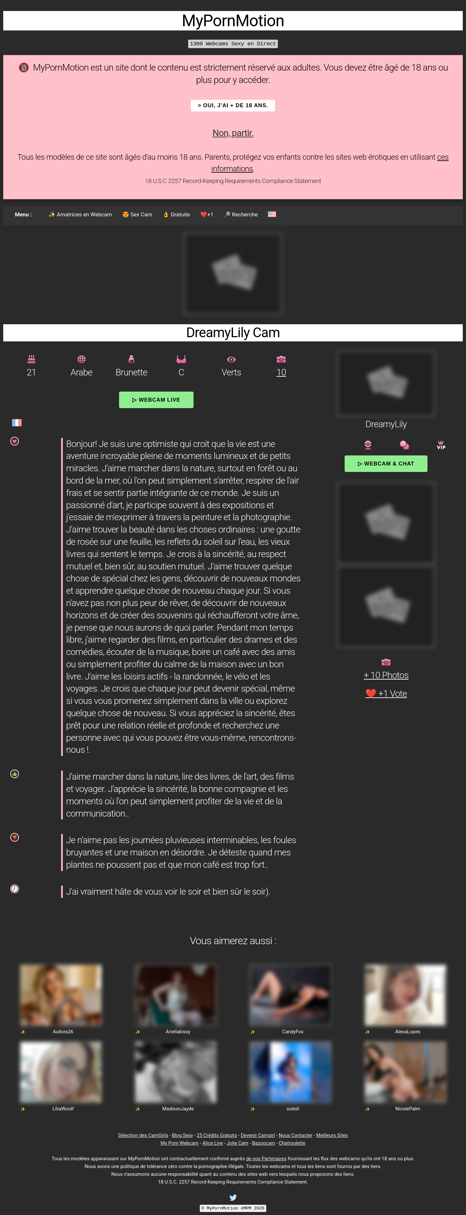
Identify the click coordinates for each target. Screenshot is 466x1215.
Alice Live (212, 1143)
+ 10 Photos (386, 675)
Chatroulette (292, 1143)
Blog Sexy (182, 1135)
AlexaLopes (407, 1032)
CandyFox (293, 1032)
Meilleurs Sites (332, 1135)
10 (281, 372)
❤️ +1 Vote (386, 693)
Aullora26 (63, 1032)
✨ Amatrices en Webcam (80, 214)
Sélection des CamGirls (143, 1135)
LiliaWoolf (63, 1109)
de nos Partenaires (266, 1159)
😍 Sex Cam (137, 214)
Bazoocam (263, 1143)
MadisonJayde (178, 1109)
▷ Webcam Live (156, 400)
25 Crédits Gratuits (217, 1135)
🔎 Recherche (241, 214)
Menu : (23, 214)
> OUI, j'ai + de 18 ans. (233, 105)
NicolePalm (407, 1109)
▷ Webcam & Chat (386, 463)
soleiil (293, 1109)
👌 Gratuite (176, 214)
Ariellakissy (178, 1032)
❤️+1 (206, 214)
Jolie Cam (237, 1143)
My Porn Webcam (180, 1143)
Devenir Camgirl (258, 1135)
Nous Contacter (295, 1135)
